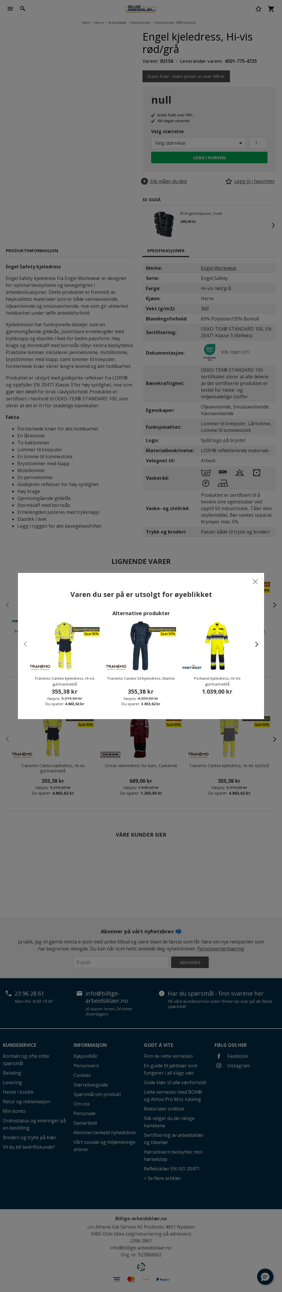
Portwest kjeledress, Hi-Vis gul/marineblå (217, 681)
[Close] (255, 581)
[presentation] (254, 644)
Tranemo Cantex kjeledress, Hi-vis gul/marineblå (65, 681)
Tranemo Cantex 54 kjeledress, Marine (141, 678)
